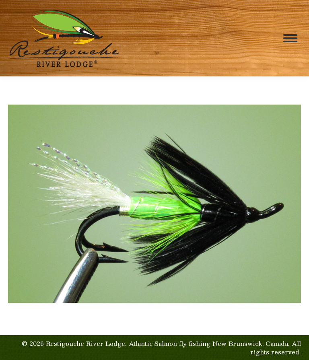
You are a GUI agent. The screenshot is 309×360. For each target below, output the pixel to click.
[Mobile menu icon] (290, 38)
